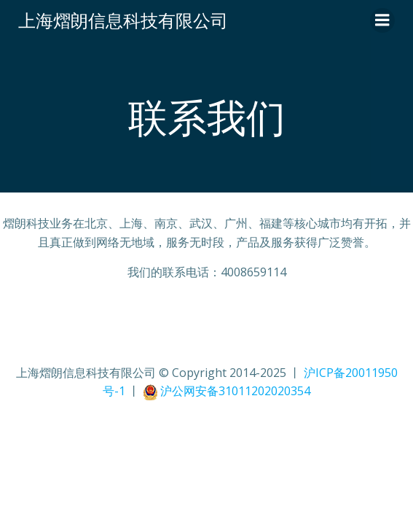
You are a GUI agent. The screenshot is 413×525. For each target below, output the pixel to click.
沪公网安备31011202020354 (235, 391)
